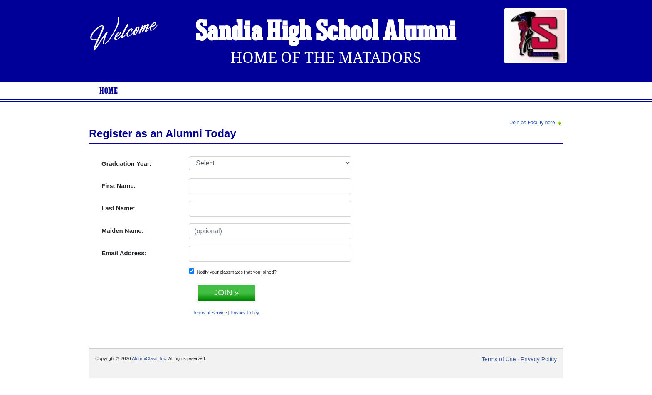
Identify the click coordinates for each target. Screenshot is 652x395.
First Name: (118, 185)
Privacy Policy (245, 312)
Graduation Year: (126, 163)
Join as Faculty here (536, 123)
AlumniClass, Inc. (149, 358)
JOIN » (226, 292)
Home (108, 91)
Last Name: (118, 208)
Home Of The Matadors (325, 58)
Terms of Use (499, 359)
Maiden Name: (122, 230)
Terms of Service (210, 312)
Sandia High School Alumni (325, 32)
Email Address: (124, 253)
